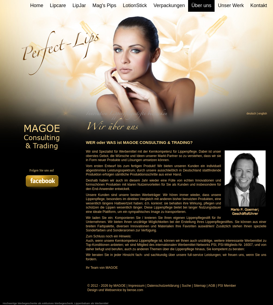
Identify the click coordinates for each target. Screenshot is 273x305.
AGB (211, 286)
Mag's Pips (104, 5)
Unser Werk (231, 5)
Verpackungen (169, 5)
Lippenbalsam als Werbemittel (91, 303)
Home (36, 5)
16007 (248, 245)
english (262, 113)
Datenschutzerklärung (163, 286)
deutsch (251, 113)
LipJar (79, 5)
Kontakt (258, 5)
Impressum (136, 286)
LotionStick (135, 5)
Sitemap (200, 286)
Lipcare (58, 5)
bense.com (135, 290)
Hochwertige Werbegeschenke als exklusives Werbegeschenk (38, 303)
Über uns (201, 5)
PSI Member (227, 286)
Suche (186, 286)
